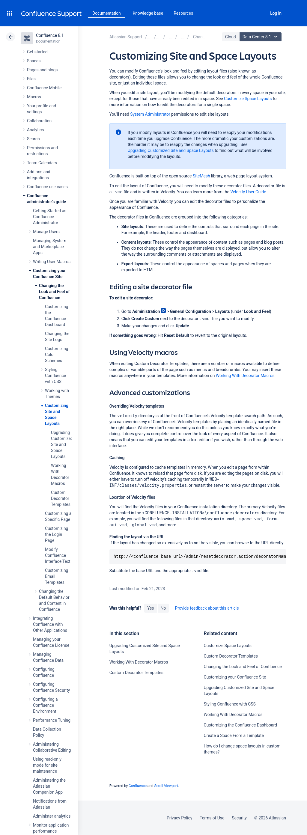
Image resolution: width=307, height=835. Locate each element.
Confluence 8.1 (50, 35)
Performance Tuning (51, 720)
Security (239, 818)
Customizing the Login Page (56, 534)
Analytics (35, 129)
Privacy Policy (179, 818)
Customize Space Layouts (248, 98)
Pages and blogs (42, 69)
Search (259, 13)
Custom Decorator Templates (60, 498)
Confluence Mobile (44, 87)
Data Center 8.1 (261, 37)
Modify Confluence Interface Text (57, 555)
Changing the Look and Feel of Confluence (54, 291)
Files (31, 78)
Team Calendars (42, 162)
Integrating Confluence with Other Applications (50, 624)
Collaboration (39, 120)
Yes (150, 608)
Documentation (106, 13)
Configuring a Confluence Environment (45, 705)
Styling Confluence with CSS (55, 375)
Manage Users (46, 231)
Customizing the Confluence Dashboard (240, 725)
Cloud (230, 36)
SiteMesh (201, 176)
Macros (34, 96)
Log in (276, 13)
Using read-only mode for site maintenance (47, 765)
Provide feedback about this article (207, 608)
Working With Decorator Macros (245, 375)
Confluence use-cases (47, 186)
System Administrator (150, 114)
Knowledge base (148, 13)
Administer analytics (51, 816)
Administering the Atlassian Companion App (49, 786)
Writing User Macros (51, 261)
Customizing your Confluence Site (235, 677)
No (163, 608)
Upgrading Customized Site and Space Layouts (62, 444)
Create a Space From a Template (234, 735)
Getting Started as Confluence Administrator (49, 216)
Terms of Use (212, 818)
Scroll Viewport (166, 786)
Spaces (33, 60)
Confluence (138, 786)
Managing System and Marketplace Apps (49, 246)
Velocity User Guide (248, 191)
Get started (37, 51)
